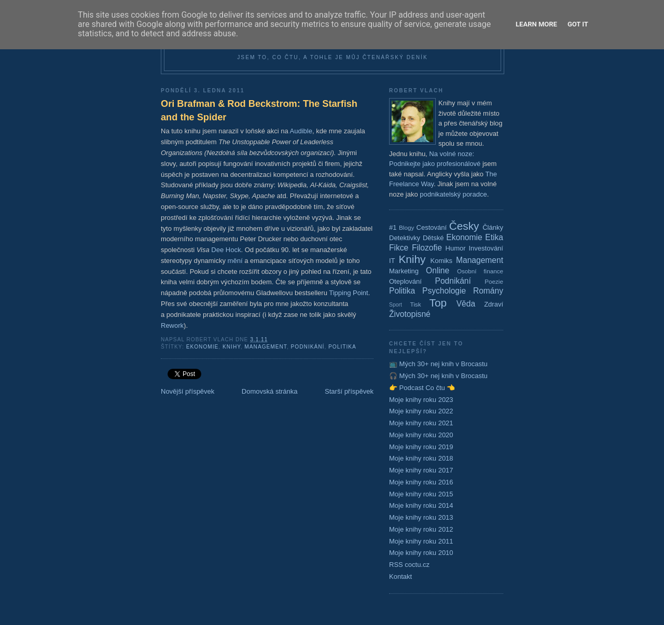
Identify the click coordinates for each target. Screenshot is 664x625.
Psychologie (444, 290)
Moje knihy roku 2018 (421, 458)
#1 (392, 227)
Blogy (406, 227)
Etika (494, 237)
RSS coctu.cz (409, 564)
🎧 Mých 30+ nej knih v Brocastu (438, 376)
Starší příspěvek (349, 391)
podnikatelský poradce (453, 194)
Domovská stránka (270, 391)
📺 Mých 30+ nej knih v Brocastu (438, 364)
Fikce (398, 247)
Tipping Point (348, 293)
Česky (464, 226)
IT (392, 261)
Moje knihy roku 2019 (421, 447)
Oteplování (405, 281)
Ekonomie (202, 347)
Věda (466, 303)
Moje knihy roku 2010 (421, 553)
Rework (172, 325)
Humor (456, 248)
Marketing (404, 271)
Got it (578, 24)
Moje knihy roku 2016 (421, 482)
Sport (395, 305)
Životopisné (410, 314)
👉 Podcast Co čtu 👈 (422, 388)
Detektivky (404, 238)
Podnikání (308, 347)
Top (438, 303)
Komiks (441, 261)
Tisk (415, 304)
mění (235, 261)
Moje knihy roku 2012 (421, 529)
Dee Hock (226, 250)
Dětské (433, 238)
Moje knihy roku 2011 (421, 541)
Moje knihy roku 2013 (421, 517)
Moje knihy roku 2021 (421, 423)
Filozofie (427, 247)
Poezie (494, 281)
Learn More (536, 24)
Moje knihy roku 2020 (421, 435)
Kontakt (400, 576)
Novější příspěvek (187, 391)
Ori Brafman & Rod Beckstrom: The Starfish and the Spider (259, 110)
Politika (342, 347)
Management (265, 347)
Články (492, 227)
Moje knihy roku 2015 (421, 494)
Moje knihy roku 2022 (421, 411)
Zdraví (493, 304)
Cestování (432, 227)
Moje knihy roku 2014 (421, 505)
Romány (488, 290)
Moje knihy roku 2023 (421, 400)
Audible (301, 131)
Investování (485, 248)
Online (437, 270)
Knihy (232, 347)
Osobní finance (480, 271)
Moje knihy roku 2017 (421, 470)
